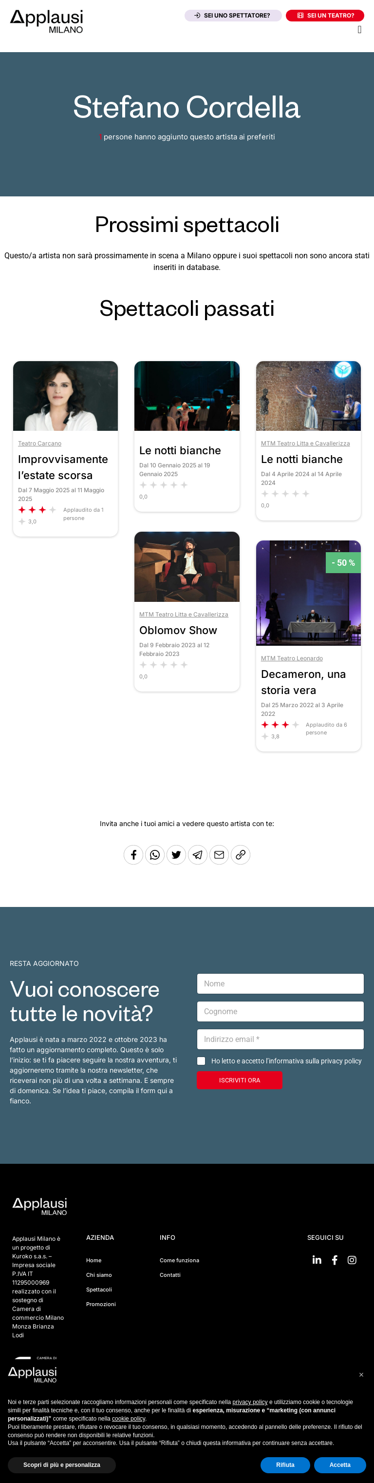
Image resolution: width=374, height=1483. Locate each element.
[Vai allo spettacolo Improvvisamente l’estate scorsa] (65, 428)
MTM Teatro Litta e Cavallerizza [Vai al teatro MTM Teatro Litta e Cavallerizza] (305, 443)
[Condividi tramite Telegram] (198, 862)
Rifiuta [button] (285, 1465)
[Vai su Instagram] (352, 1260)
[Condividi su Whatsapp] (156, 862)
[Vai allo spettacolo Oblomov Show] (186, 599)
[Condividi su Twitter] (177, 862)
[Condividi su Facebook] (133, 862)
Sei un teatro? (326, 15)
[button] (359, 29)
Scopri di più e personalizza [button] (61, 1465)
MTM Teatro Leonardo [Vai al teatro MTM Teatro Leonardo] (292, 658)
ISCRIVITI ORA (239, 1080)
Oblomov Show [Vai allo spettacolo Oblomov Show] (178, 630)
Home (93, 1260)
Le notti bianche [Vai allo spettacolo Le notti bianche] (180, 450)
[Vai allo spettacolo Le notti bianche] (186, 428)
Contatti (170, 1274)
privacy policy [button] (250, 1402)
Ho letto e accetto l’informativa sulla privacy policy (286, 1061)
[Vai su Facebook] (334, 1260)
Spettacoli (99, 1289)
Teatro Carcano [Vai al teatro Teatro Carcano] (39, 443)
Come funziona (179, 1260)
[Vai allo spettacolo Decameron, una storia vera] (308, 643)
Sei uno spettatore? (232, 15)
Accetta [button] (340, 1465)
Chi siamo (99, 1274)
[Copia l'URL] (220, 862)
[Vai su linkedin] (317, 1260)
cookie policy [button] (128, 1418)
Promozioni (101, 1304)
